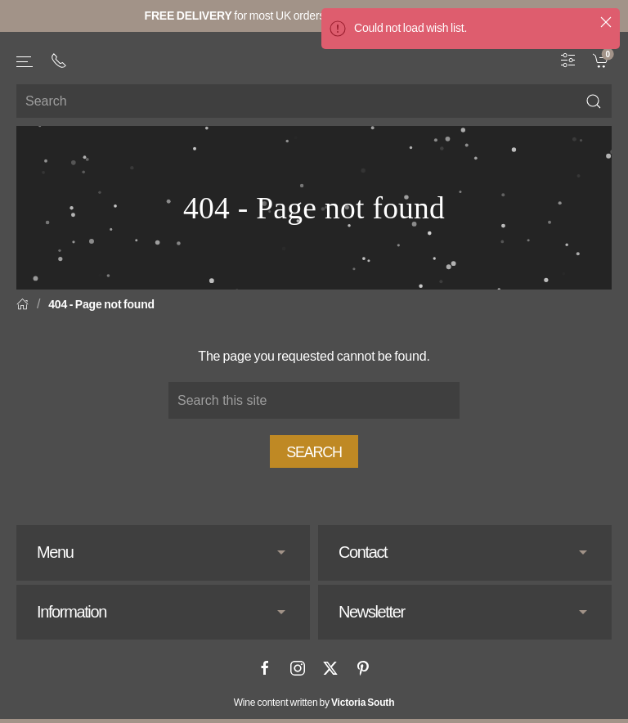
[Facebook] (265, 668)
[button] (25, 61)
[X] (330, 668)
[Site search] (314, 101)
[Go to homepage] (314, 56)
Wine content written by (314, 702)
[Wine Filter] (568, 59)
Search (314, 452)
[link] (602, 59)
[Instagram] (297, 668)
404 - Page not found (101, 304)
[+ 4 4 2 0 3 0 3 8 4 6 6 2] (59, 60)
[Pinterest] (363, 668)
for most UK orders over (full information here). (314, 15)
